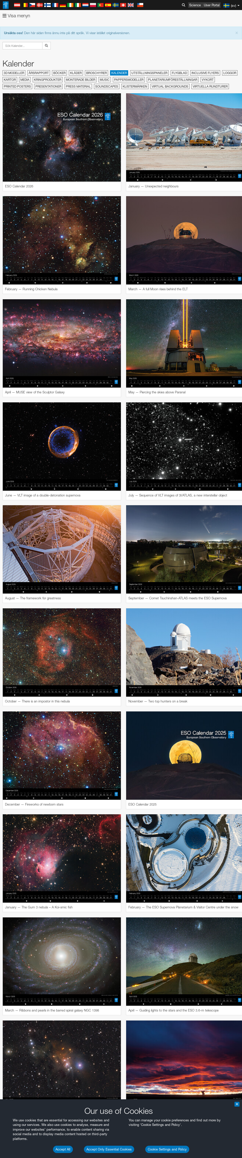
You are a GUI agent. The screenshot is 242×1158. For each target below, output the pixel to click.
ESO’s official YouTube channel (118, 1090)
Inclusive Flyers (205, 73)
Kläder (76, 73)
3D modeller (14, 73)
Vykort (208, 80)
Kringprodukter (47, 80)
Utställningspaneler (149, 73)
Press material (78, 86)
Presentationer (48, 86)
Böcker (59, 73)
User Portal (212, 5)
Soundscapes (106, 86)
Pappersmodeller (128, 80)
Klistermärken (135, 86)
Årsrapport (39, 73)
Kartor (10, 80)
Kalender (119, 73)
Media (24, 80)
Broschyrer (96, 73)
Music (105, 80)
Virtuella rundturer (210, 86)
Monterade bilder (80, 80)
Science (195, 5)
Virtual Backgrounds (170, 86)
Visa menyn (16, 15)
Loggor (229, 73)
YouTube (11, 1090)
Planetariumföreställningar (172, 80)
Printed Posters (17, 86)
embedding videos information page (143, 1099)
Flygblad (179, 73)
